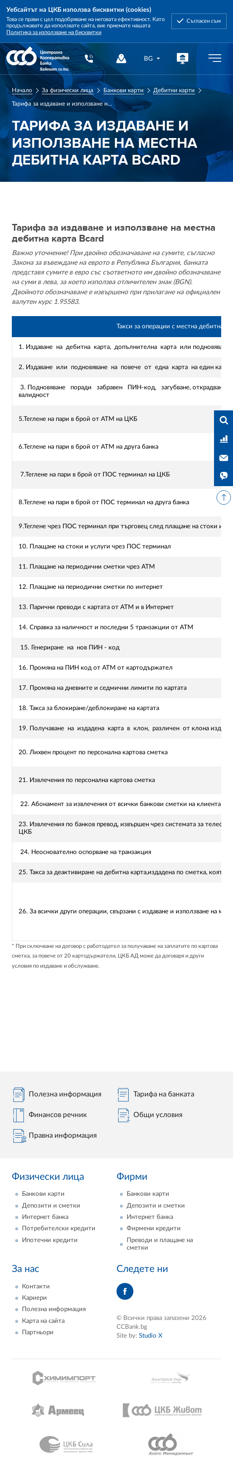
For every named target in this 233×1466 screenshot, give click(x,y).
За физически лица (67, 90)
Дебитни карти (174, 90)
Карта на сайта (43, 1321)
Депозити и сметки (51, 1206)
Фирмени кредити (154, 1228)
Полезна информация (54, 1309)
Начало (22, 90)
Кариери (34, 1298)
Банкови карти (123, 90)
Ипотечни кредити (50, 1240)
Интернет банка (45, 1217)
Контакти (36, 1286)
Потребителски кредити (58, 1228)
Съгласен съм (204, 21)
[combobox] (152, 59)
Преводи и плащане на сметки (160, 1244)
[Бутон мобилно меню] (214, 58)
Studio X (151, 1336)
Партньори (38, 1332)
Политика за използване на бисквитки (53, 32)
